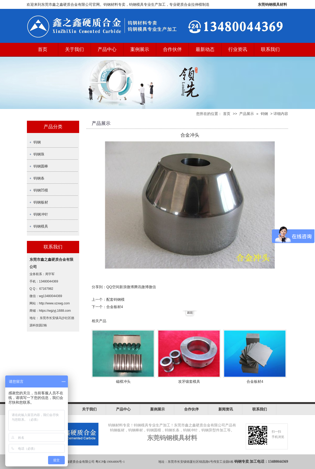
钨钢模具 (40, 226)
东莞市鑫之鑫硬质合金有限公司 (73, 462)
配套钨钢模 (115, 299)
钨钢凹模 (40, 190)
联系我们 (270, 49)
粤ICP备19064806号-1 (110, 462)
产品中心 (107, 49)
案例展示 (139, 49)
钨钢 (264, 114)
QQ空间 (112, 287)
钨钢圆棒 (40, 166)
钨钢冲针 (40, 214)
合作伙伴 (172, 49)
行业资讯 (237, 49)
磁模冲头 (123, 381)
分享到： (99, 287)
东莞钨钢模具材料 (272, 4)
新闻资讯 (225, 409)
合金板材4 (114, 307)
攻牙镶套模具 (189, 381)
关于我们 (74, 49)
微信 (152, 287)
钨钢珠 (38, 154)
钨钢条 (38, 178)
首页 (42, 49)
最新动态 (205, 49)
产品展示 (246, 114)
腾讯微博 (141, 287)
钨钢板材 (40, 202)
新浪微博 (126, 287)
